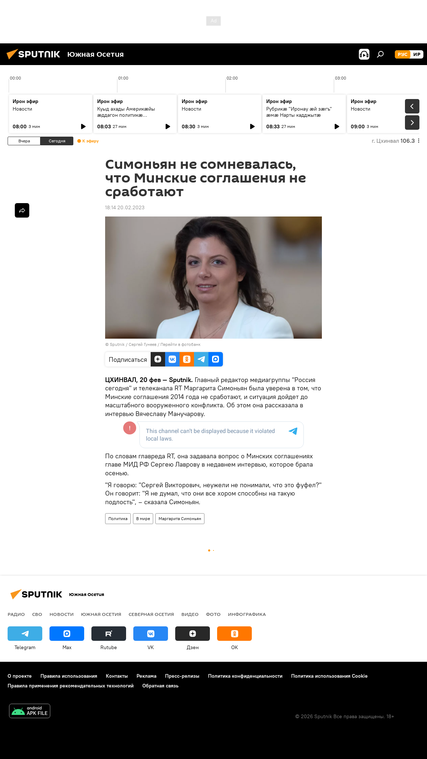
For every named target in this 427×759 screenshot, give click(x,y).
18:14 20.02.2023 (125, 207)
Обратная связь (160, 685)
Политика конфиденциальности (245, 676)
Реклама (146, 676)
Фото (213, 614)
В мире (143, 518)
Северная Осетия (151, 614)
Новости (22, 109)
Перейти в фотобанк (180, 344)
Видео (190, 614)
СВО (37, 614)
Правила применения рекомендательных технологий (71, 685)
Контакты (117, 676)
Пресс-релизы (182, 676)
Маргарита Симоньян (180, 518)
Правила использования (68, 676)
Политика (118, 518)
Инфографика (247, 614)
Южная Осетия (101, 614)
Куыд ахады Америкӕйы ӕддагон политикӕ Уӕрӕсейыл (126, 115)
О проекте (20, 676)
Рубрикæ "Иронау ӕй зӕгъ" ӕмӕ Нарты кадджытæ (299, 112)
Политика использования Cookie (329, 676)
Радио (16, 614)
